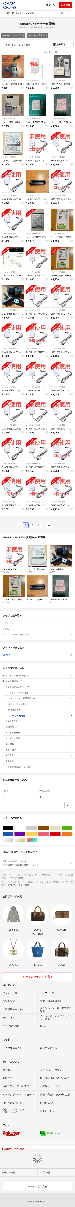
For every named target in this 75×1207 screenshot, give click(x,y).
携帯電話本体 (40, 710)
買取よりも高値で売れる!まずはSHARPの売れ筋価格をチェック (37, 863)
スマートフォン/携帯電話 (38, 693)
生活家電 (38, 761)
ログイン (50, 5)
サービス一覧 (8, 1172)
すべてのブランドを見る (37, 976)
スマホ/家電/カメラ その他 (38, 767)
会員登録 (65, 5)
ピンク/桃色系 (48, 834)
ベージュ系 (60, 828)
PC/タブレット (38, 727)
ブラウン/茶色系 (48, 828)
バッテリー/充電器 (37, 35)
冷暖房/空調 (38, 750)
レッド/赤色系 (60, 834)
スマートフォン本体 (40, 704)
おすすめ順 (25, 44)
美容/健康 (38, 744)
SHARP (37, 655)
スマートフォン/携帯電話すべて (40, 698)
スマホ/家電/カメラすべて (38, 687)
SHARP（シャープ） (13, 35)
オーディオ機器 (38, 738)
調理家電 (38, 755)
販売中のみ (9, 44)
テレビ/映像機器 (38, 732)
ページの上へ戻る (37, 1186)
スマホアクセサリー (38, 721)
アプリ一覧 (44, 1172)
